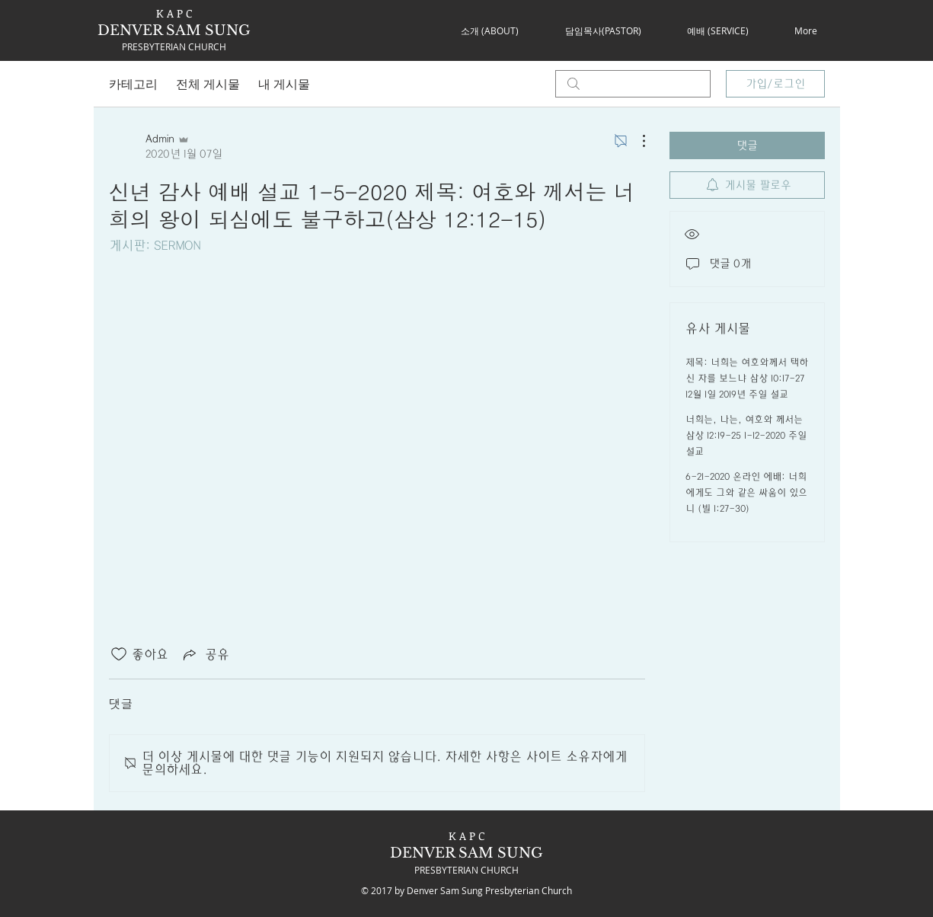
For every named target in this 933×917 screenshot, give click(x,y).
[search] (633, 83)
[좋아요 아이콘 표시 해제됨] (119, 654)
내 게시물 (284, 83)
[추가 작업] (636, 141)
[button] (490, 30)
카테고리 (133, 83)
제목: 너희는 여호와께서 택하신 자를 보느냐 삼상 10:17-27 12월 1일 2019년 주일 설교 (746, 378)
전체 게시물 (208, 83)
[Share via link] (205, 654)
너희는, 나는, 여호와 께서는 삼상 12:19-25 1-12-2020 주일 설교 (746, 435)
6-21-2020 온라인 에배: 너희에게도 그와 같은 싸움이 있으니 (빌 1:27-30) (746, 492)
